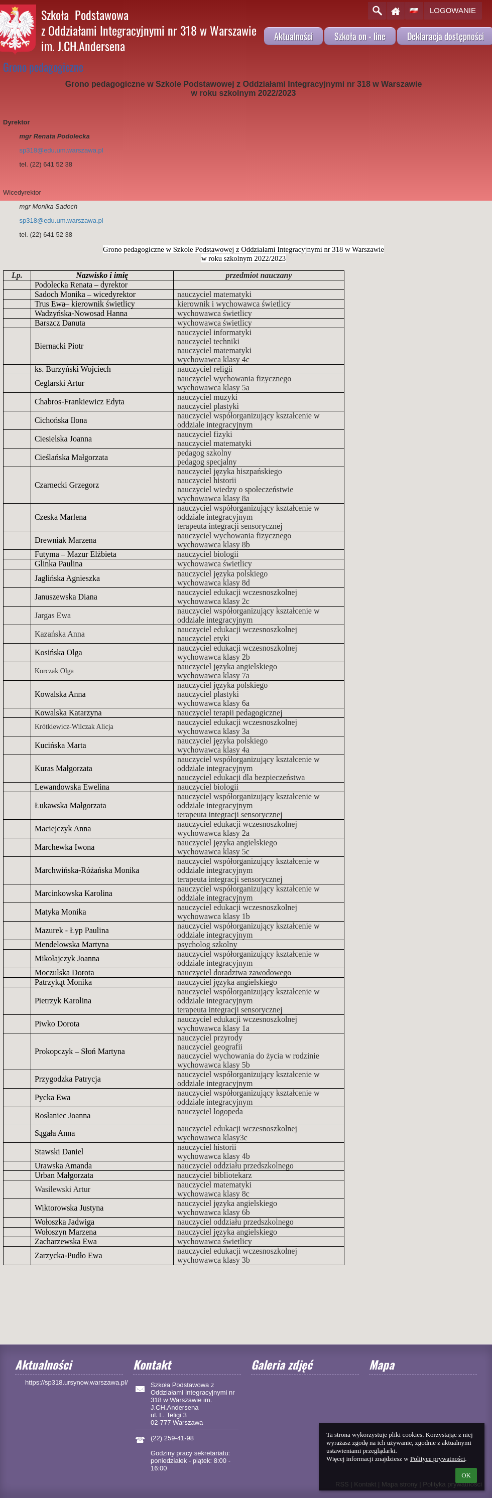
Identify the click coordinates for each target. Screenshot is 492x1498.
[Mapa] (423, 1409)
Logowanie (453, 10)
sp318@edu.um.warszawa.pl (61, 150)
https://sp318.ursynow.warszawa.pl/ (76, 1382)
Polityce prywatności (437, 1458)
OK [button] (466, 1475)
